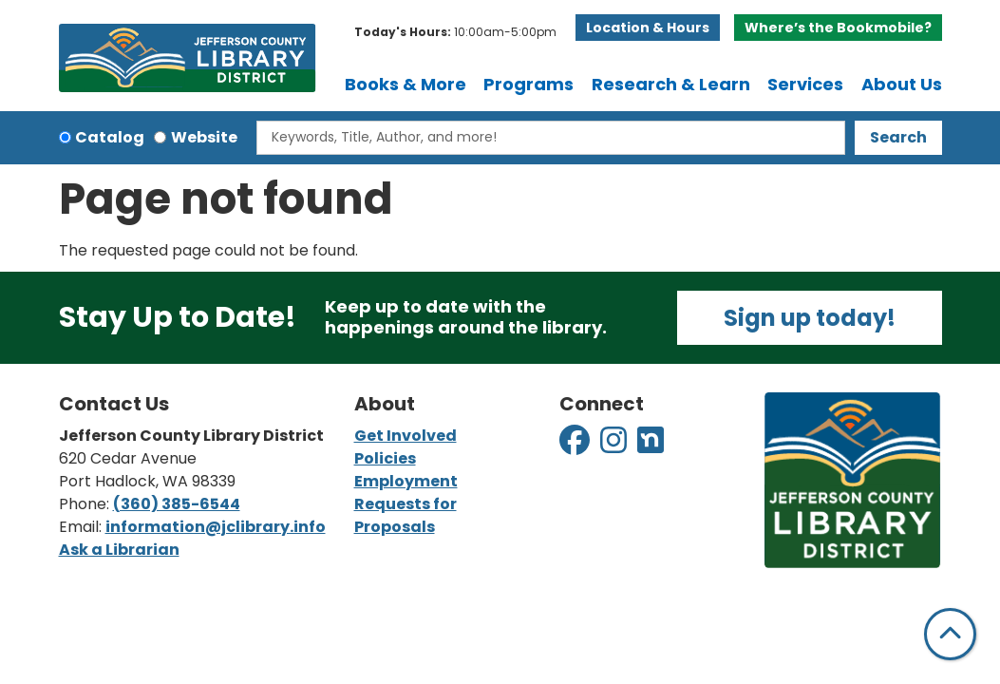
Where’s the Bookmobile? (838, 27)
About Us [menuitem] (901, 84)
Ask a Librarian (119, 549)
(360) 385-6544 (176, 504)
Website (204, 137)
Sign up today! (810, 317)
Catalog (109, 137)
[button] (455, 32)
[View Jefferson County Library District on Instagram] (615, 446)
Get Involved (405, 435)
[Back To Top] (950, 634)
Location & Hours (647, 27)
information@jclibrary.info (215, 527)
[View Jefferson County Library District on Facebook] (576, 446)
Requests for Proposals (405, 515)
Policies (385, 458)
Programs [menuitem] (528, 84)
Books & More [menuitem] (405, 84)
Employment (406, 481)
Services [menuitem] (805, 84)
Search (898, 137)
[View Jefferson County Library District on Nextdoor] (650, 446)
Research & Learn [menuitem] (671, 84)
